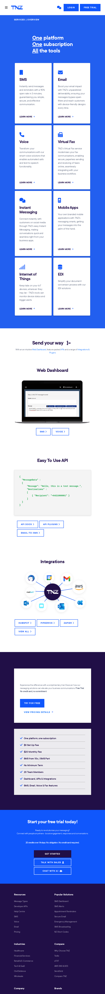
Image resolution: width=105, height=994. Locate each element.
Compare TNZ (60, 976)
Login (71, 7)
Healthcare (19, 950)
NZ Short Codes (61, 931)
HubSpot (25, 623)
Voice (60, 431)
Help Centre (19, 911)
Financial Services (22, 955)
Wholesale (18, 976)
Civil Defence (20, 971)
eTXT (56, 961)
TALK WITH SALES (52, 862)
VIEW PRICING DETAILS (39, 712)
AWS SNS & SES (61, 966)
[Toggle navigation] (6, 7)
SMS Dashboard (61, 901)
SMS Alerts (59, 906)
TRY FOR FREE (32, 703)
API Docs (27, 524)
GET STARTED (52, 853)
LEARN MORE (27, 116)
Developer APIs (21, 906)
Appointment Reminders (65, 911)
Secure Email (60, 916)
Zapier (69, 623)
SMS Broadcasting (62, 926)
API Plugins (51, 524)
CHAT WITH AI (52, 871)
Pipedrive (48, 623)
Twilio (56, 955)
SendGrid (58, 971)
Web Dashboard (39, 349)
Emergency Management (65, 921)
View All (25, 631)
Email (16, 926)
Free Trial (90, 7)
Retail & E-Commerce (23, 961)
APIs (62, 349)
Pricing (17, 931)
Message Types (21, 901)
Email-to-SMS (30, 532)
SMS (43, 431)
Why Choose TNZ (62, 950)
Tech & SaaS (19, 966)
